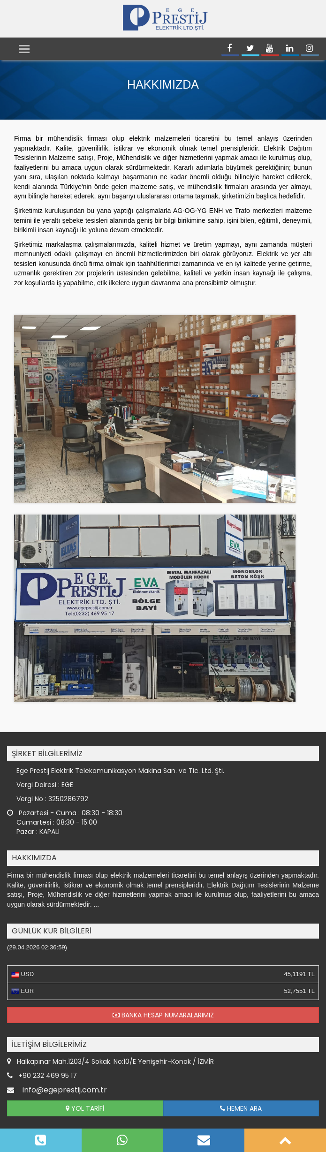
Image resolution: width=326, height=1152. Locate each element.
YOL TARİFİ (85, 1108)
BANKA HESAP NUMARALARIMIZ (163, 1015)
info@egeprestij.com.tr (65, 1089)
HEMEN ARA (241, 1108)
